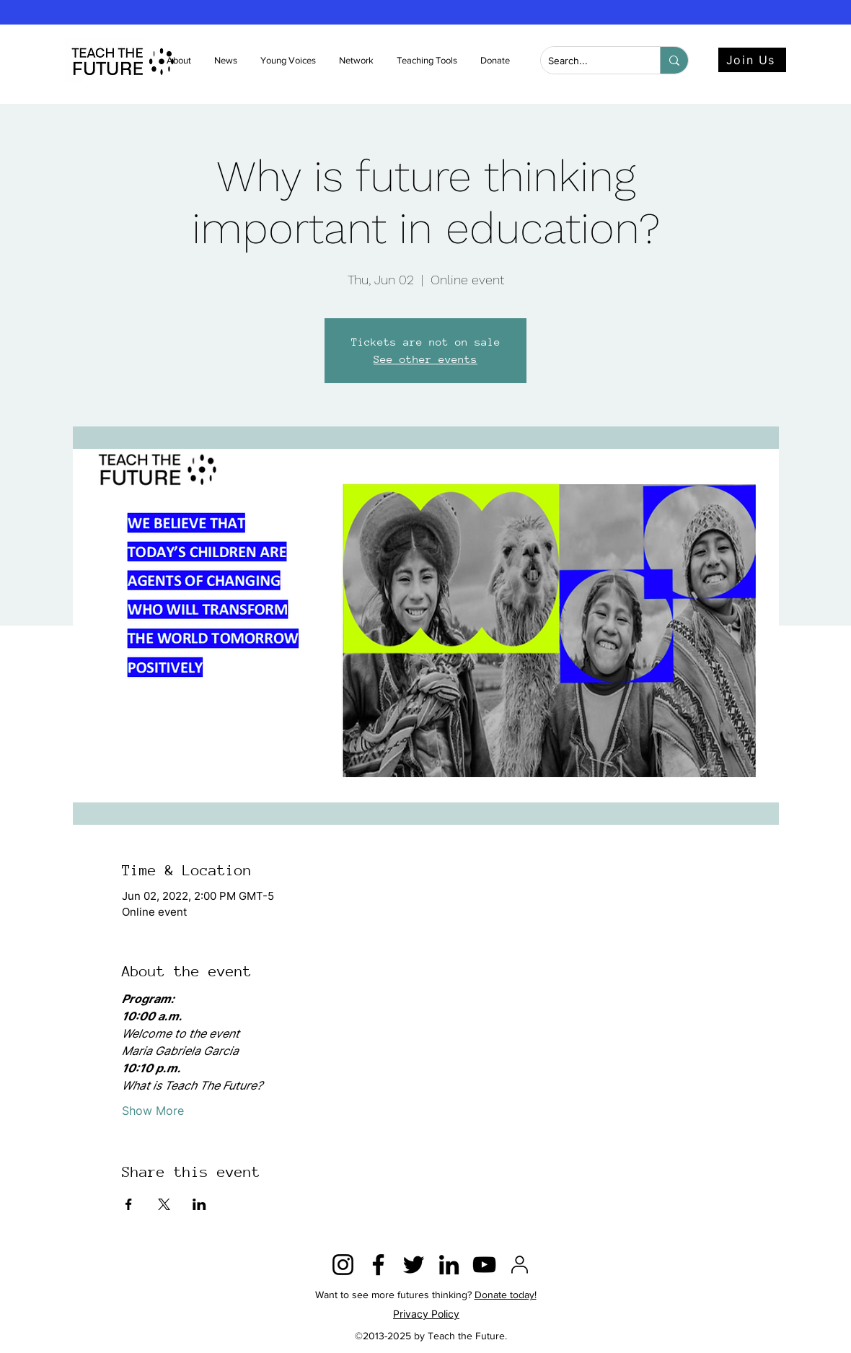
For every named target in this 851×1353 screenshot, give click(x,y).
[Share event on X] (164, 1204)
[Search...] (589, 61)
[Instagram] (343, 1265)
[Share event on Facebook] (129, 1204)
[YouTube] (484, 1265)
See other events (425, 359)
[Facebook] (378, 1265)
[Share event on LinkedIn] (199, 1204)
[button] (226, 60)
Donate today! (506, 1294)
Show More (153, 1110)
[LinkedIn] (449, 1265)
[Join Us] (752, 60)
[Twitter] (414, 1265)
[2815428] (520, 1265)
